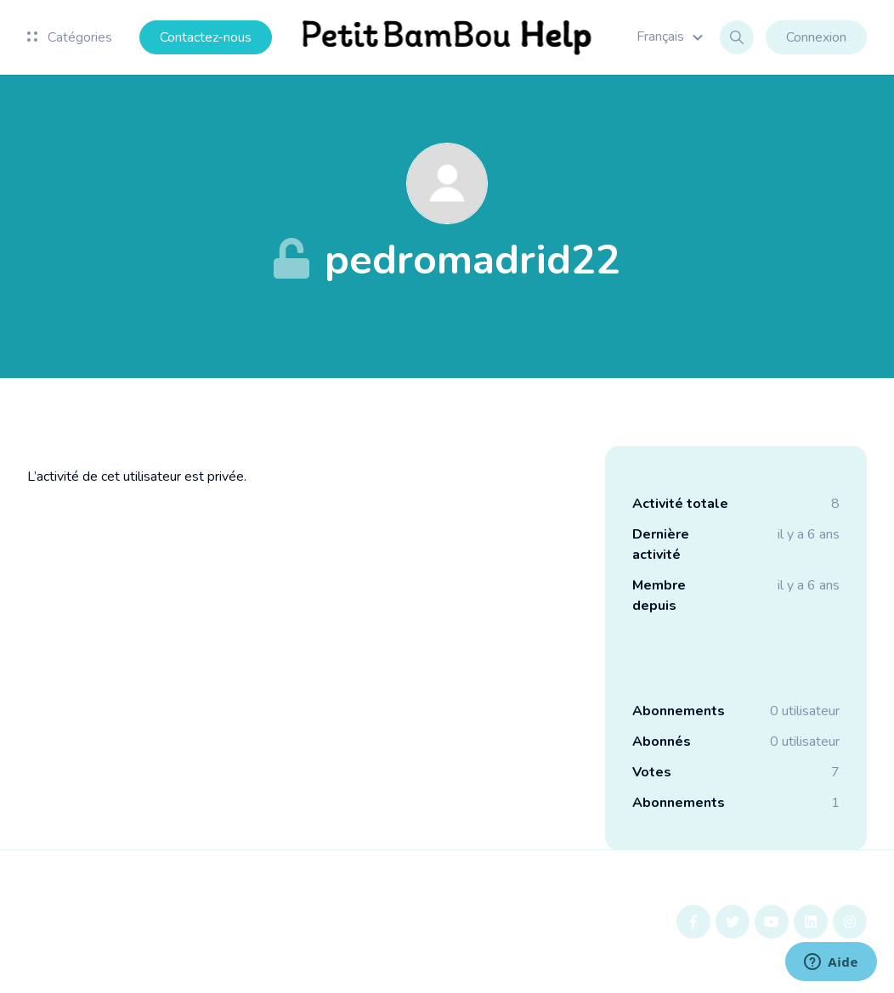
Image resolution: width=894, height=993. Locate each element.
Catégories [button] (69, 37)
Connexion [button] (816, 37)
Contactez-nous (206, 37)
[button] (672, 36)
